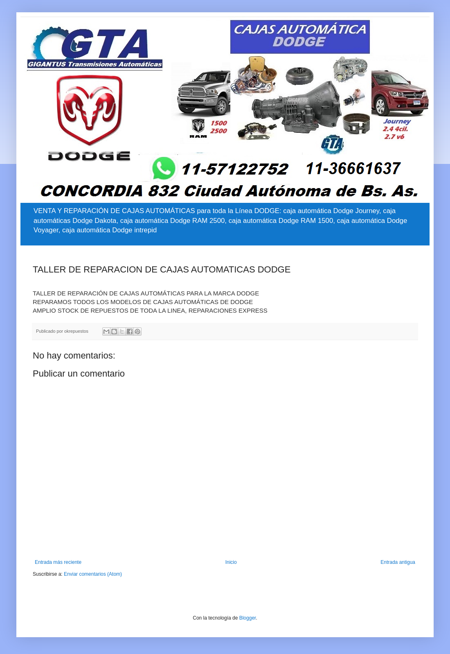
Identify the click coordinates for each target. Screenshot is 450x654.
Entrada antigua (397, 562)
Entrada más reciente (58, 562)
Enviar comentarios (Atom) (93, 574)
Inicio (231, 562)
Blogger (247, 618)
